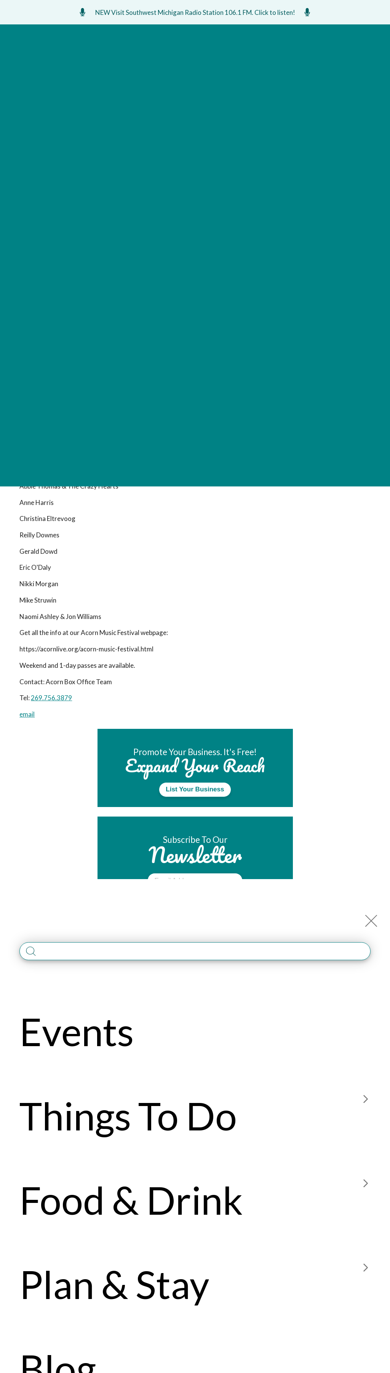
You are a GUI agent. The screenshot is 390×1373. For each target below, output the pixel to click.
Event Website (168, 190)
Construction (320, 1203)
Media (307, 1188)
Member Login (318, 1174)
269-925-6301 (40, 1287)
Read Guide (195, 989)
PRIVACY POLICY (265, 1344)
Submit (195, 901)
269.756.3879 (51, 698)
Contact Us (247, 1188)
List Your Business (195, 789)
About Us (243, 1174)
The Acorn (88, 111)
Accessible (245, 1218)
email (27, 714)
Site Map (241, 1203)
